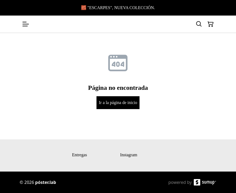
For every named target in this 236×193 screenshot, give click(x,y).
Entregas (79, 155)
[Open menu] (26, 24)
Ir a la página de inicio (118, 102)
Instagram (128, 155)
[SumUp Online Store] (205, 182)
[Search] (199, 24)
